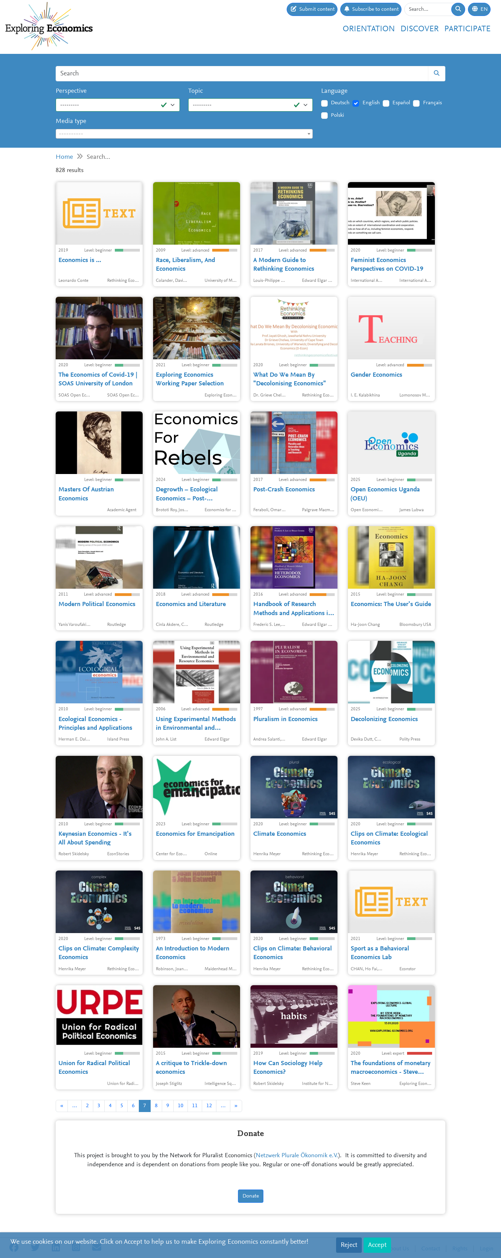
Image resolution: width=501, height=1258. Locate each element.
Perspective (71, 91)
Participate (467, 29)
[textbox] (184, 134)
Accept (377, 1245)
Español (401, 103)
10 (180, 1106)
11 (195, 1106)
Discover (419, 29)
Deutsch (340, 103)
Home (64, 157)
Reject (349, 1245)
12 (209, 1106)
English (371, 103)
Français (432, 103)
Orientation (369, 29)
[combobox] (184, 134)
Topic (195, 91)
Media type (71, 121)
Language (334, 91)
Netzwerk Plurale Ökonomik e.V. (297, 1156)
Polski (337, 115)
